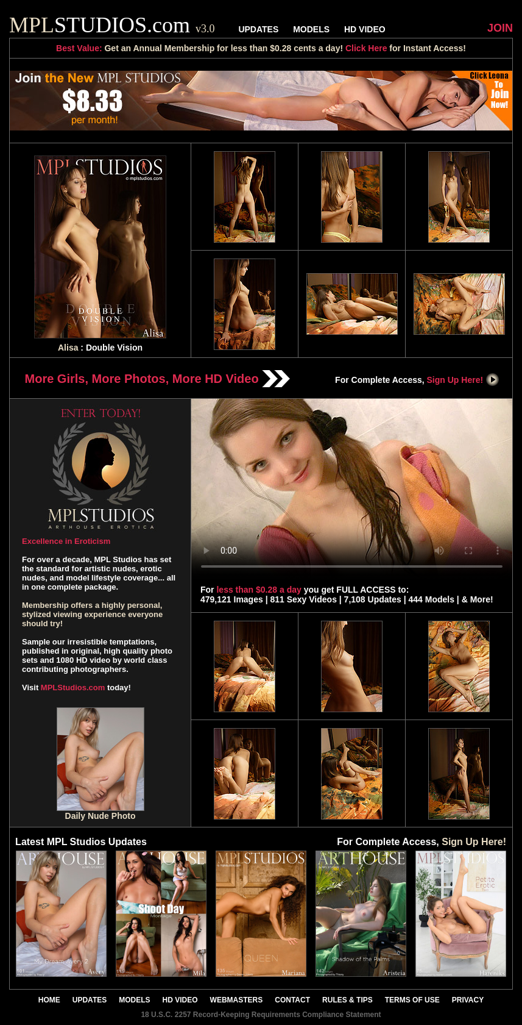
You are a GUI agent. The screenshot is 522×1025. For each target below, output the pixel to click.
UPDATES (258, 29)
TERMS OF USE (412, 1000)
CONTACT (292, 1000)
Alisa (68, 347)
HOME (49, 1000)
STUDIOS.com (112, 25)
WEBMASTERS (236, 1000)
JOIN (500, 28)
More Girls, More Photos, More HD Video (158, 378)
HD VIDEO (365, 29)
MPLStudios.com (73, 687)
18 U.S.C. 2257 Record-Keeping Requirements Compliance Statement (261, 1014)
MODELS (311, 29)
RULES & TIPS (347, 1000)
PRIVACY (468, 1000)
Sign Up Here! (463, 380)
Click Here (366, 48)
